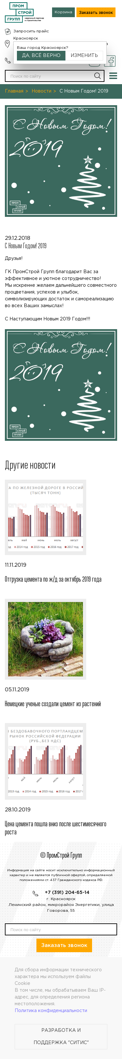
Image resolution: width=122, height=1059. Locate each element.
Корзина (63, 12)
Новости (41, 91)
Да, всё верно (41, 56)
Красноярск (25, 38)
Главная (14, 91)
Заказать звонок (96, 13)
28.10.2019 (61, 780)
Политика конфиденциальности (51, 1011)
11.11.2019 (61, 532)
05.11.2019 (61, 653)
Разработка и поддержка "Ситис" (61, 1037)
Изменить (84, 56)
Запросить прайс (31, 31)
